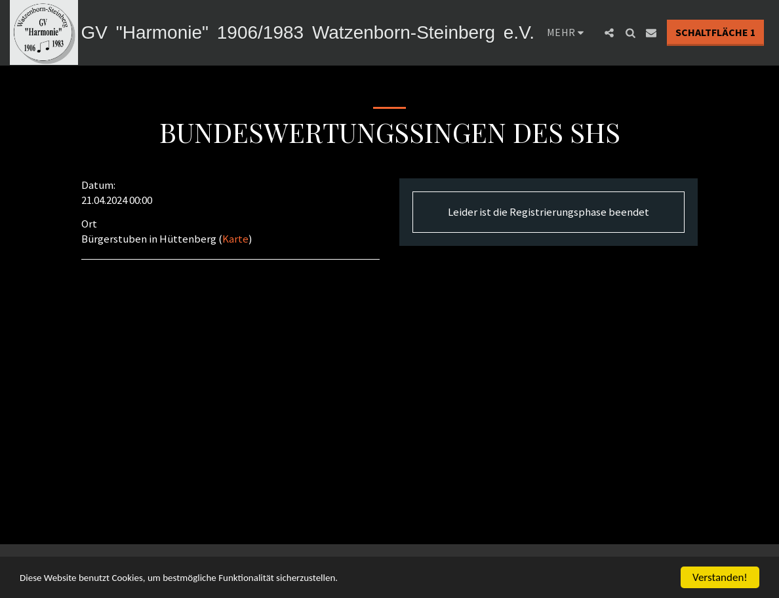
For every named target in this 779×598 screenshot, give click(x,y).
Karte (235, 238)
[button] (696, 33)
